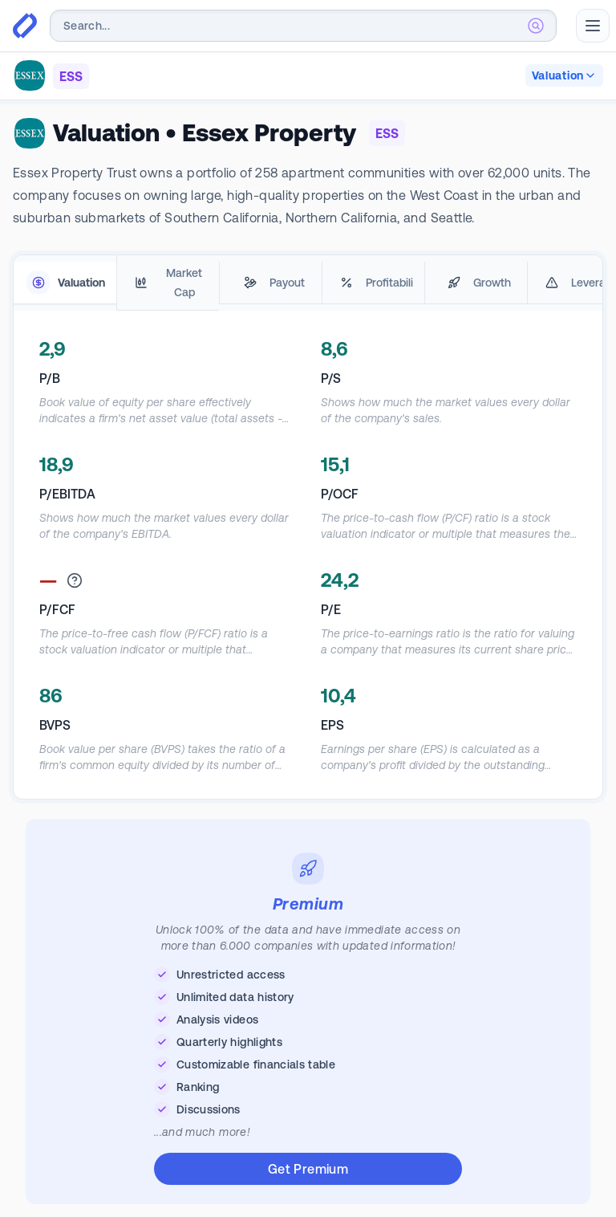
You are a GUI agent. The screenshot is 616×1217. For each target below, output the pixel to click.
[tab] (65, 283)
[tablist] (308, 283)
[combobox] (303, 26)
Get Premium (308, 1169)
